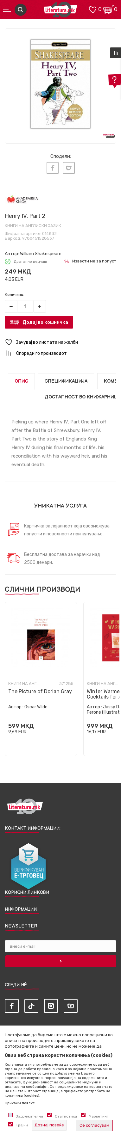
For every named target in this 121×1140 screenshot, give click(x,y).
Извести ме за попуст (94, 261)
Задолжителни (29, 1116)
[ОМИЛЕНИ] (92, 9)
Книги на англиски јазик (33, 225)
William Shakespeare (40, 253)
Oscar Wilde (36, 707)
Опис (21, 381)
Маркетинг (98, 1116)
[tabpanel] (60, 84)
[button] (60, 342)
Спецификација (66, 381)
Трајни (22, 1125)
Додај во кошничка (45, 322)
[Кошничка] (108, 9)
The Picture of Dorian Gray (40, 691)
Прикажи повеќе (20, 1103)
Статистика (66, 1116)
